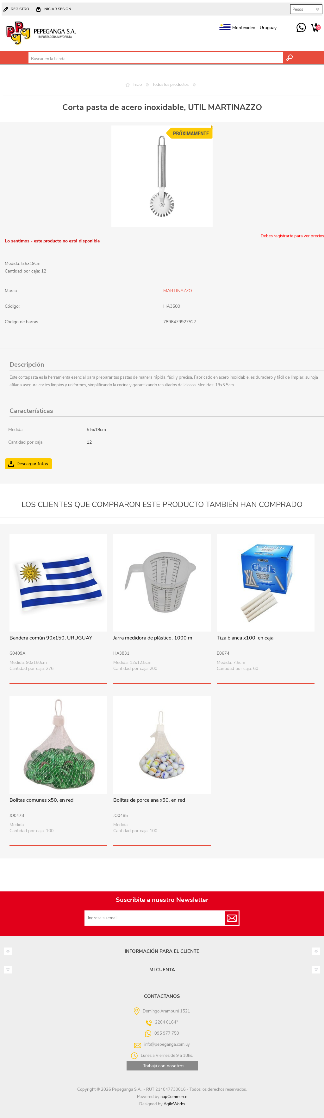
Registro (20, 8)
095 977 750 (301, 28)
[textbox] (155, 59)
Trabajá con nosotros (163, 1066)
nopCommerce (173, 1097)
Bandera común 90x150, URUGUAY (50, 638)
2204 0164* (166, 1022)
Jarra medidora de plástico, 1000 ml (153, 638)
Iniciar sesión (57, 8)
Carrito (315, 28)
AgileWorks (174, 1104)
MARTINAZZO (177, 291)
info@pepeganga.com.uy (167, 1044)
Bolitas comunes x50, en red (41, 800)
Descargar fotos (32, 464)
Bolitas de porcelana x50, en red (149, 800)
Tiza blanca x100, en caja (245, 638)
